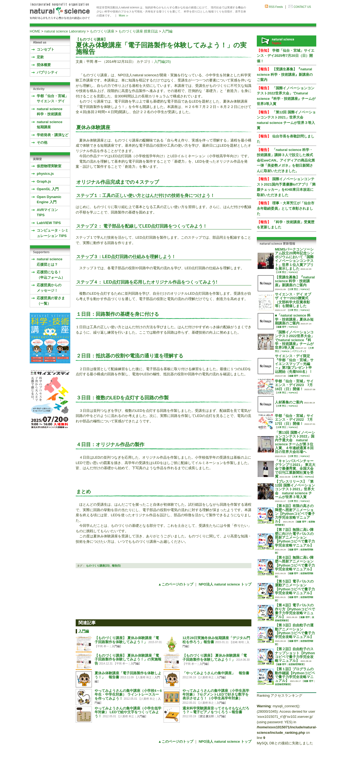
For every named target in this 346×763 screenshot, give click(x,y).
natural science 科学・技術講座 (49, 111)
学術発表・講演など (52, 135)
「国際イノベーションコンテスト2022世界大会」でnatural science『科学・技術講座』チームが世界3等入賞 (294, 340)
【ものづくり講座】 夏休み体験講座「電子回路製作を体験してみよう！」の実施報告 (128, 659)
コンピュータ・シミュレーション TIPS (52, 233)
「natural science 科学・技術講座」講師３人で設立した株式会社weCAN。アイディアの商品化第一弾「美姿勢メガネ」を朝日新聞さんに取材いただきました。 (286, 160)
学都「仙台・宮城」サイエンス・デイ (52, 98)
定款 (40, 57)
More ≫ (124, 15)
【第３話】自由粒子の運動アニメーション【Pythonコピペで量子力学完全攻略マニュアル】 (295, 631)
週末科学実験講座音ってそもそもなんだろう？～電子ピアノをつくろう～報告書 (215, 710)
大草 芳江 (281, 272)
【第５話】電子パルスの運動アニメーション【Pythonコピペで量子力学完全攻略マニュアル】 (295, 587)
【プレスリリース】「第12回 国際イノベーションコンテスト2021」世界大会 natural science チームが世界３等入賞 (295, 489)
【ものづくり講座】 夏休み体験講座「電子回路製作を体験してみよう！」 (127, 640)
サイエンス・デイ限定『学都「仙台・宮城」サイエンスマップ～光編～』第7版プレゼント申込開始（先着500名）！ (294, 363)
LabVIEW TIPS (49, 223)
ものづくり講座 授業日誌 (138, 31)
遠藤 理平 (281, 327)
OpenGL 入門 (48, 189)
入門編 (167, 31)
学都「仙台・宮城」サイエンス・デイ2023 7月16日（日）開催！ (294, 385)
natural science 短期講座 (49, 124)
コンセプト (45, 49)
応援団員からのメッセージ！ (49, 287)
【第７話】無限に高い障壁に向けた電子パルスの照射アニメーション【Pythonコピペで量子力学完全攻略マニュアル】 (295, 537)
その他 (42, 142)
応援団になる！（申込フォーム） (51, 274)
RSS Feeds (276, 6)
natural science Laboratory (65, 31)
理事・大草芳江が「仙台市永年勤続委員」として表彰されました (285, 208)
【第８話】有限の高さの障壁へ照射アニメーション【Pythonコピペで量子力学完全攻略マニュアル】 (295, 513)
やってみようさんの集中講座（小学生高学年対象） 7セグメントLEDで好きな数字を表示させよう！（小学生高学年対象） (215, 694)
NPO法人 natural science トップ (225, 584)
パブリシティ (47, 72)
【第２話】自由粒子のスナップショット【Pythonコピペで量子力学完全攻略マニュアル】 (295, 655)
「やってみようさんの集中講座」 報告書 (215, 673)
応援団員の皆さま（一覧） (51, 300)
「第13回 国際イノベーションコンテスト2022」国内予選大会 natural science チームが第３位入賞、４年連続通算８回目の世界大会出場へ (295, 442)
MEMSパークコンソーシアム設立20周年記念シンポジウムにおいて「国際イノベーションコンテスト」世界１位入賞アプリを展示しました (294, 259)
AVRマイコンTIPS (47, 212)
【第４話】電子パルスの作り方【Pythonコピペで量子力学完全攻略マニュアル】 (295, 611)
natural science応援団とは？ (49, 262)
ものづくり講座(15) (98, 565)
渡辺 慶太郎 (207, 716)
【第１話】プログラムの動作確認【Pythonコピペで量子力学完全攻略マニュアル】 (295, 675)
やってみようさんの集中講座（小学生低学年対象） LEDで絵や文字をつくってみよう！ (128, 712)
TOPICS (292, 272)
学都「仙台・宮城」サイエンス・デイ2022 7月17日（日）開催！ (294, 420)
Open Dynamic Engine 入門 (49, 199)
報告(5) (116, 565)
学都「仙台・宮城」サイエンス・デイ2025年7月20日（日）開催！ (285, 55)
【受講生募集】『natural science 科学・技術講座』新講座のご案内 (285, 74)
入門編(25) (162, 62)
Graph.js (44, 181)
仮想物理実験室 (49, 166)
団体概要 (44, 65)
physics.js (45, 174)
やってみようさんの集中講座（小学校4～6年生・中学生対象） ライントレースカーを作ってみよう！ (128, 695)
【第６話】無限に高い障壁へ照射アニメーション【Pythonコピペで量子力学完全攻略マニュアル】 (295, 563)
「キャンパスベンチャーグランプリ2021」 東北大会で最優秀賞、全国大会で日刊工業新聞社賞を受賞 (295, 468)
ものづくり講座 (102, 31)
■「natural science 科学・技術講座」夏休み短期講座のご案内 (294, 319)
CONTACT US (302, 6)
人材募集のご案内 (289, 402)
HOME (35, 31)
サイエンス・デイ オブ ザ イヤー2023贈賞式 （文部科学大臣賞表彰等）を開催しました (293, 300)
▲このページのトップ (175, 584)
